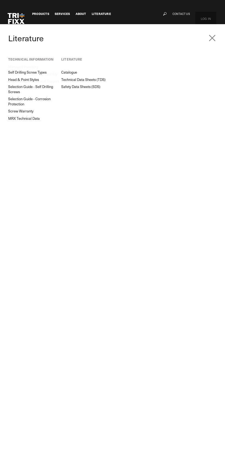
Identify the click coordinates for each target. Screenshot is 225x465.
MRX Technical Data (133, 437)
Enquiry (80, 354)
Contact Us (193, 14)
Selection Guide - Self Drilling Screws (143, 418)
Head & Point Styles (133, 411)
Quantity (126, 177)
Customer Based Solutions (60, 397)
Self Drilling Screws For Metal (87, 43)
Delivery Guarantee (56, 431)
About (81, 14)
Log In (211, 14)
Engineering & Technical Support (59, 422)
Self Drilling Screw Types (136, 404)
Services (62, 14)
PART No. (126, 163)
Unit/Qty (126, 189)
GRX (26, 417)
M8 (26, 410)
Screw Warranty (131, 431)
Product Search (30, 354)
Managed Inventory (56, 404)
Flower (28, 404)
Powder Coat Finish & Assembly (57, 412)
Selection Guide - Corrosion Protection (144, 424)
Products (40, 14)
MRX (27, 397)
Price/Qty (126, 201)
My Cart (183, 398)
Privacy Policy (79, 452)
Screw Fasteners (43, 43)
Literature (101, 14)
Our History (96, 404)
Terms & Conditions (111, 452)
